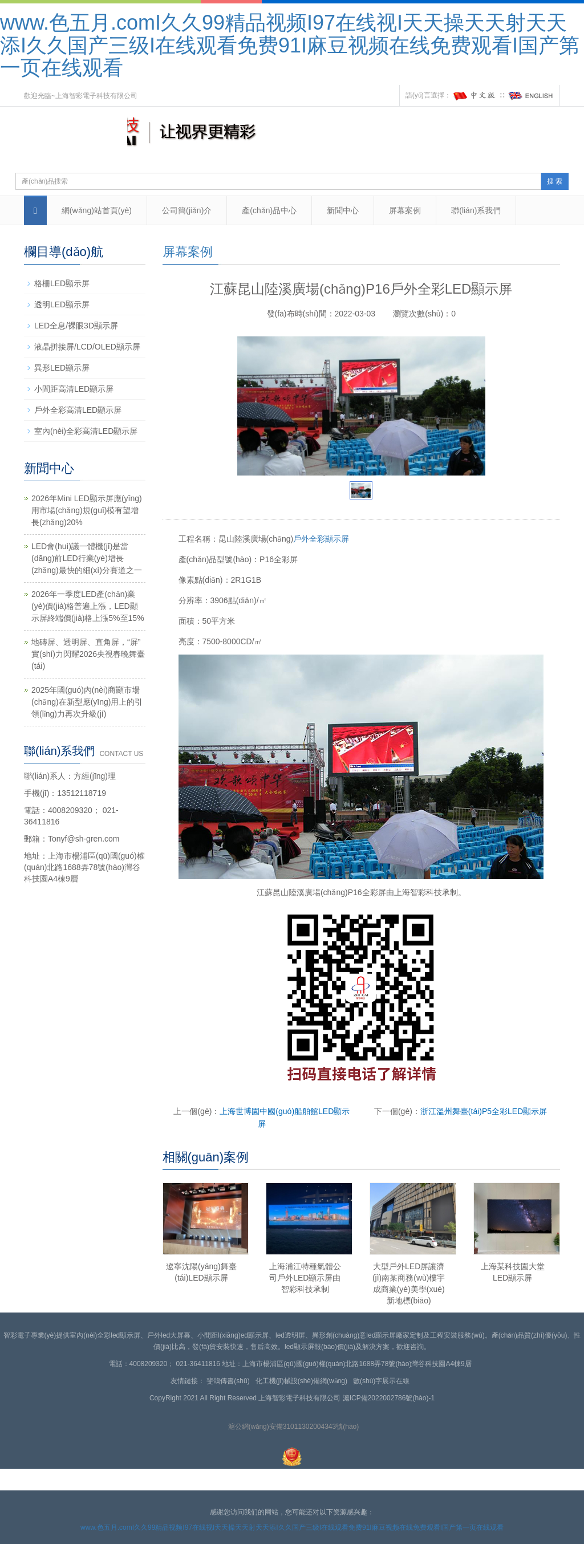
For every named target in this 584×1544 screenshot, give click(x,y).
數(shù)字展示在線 (383, 1381)
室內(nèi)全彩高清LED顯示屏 (85, 431)
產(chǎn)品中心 (269, 210)
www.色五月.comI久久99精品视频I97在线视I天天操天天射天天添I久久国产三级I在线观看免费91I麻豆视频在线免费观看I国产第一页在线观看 (289, 45)
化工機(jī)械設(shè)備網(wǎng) (303, 1381)
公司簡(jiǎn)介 (187, 210)
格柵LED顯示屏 (62, 283)
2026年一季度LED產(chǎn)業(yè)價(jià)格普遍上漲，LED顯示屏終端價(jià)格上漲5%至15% (87, 606)
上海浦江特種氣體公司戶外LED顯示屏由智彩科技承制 (305, 1278)
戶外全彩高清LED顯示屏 (77, 410)
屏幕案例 (405, 210)
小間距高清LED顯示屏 (73, 388)
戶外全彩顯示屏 (321, 538)
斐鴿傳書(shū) (229, 1381)
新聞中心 (343, 210)
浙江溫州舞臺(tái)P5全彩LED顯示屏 (483, 1111)
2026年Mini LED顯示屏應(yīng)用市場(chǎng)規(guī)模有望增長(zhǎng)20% (86, 510)
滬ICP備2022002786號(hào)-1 (389, 1398)
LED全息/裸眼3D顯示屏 (76, 325)
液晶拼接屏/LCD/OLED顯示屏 (87, 346)
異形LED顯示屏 (62, 367)
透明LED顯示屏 (62, 304)
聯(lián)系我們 (476, 210)
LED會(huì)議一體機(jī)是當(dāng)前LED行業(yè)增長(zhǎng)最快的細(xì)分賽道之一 (86, 558)
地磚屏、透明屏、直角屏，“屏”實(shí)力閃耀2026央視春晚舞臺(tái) (88, 654)
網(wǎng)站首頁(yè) (97, 210)
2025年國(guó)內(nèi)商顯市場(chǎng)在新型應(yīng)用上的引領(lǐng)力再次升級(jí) (87, 701)
